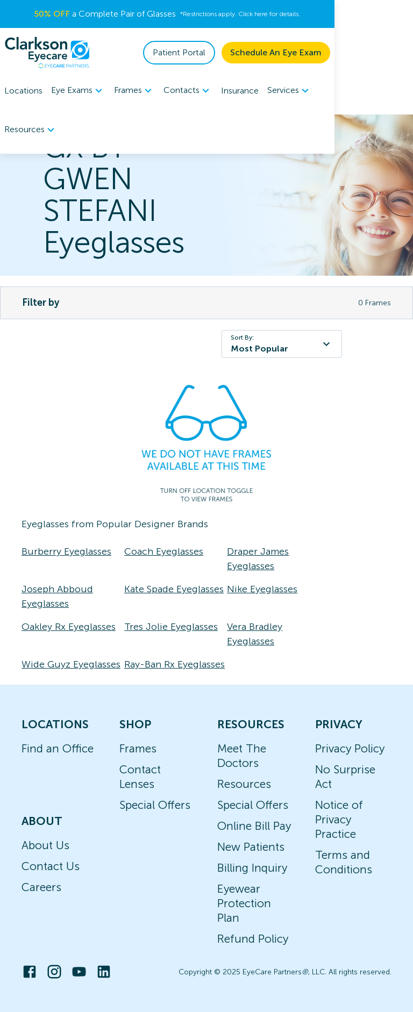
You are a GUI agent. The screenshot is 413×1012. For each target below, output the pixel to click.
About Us (45, 845)
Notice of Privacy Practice (339, 819)
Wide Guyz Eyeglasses (71, 664)
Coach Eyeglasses (163, 551)
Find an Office (58, 748)
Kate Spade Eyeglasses (174, 589)
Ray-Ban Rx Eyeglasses (174, 664)
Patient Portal (257, 52)
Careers (41, 887)
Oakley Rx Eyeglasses (69, 627)
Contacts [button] (187, 90)
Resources (244, 784)
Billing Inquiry (252, 867)
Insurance (240, 90)
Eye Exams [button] (78, 90)
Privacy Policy (349, 748)
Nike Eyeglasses (262, 589)
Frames (137, 748)
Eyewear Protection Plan (244, 903)
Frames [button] (134, 90)
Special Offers (154, 805)
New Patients (250, 846)
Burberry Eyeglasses (66, 551)
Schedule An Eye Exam (354, 52)
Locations (23, 90)
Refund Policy (252, 938)
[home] (47, 53)
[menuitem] (78, 90)
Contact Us (51, 866)
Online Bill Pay (254, 825)
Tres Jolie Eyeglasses (171, 627)
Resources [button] (347, 90)
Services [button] (289, 90)
